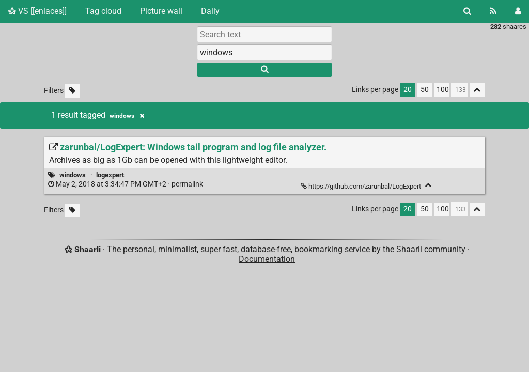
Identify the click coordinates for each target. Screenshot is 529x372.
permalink (126, 184)
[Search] (467, 11)
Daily (210, 11)
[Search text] (264, 34)
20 (407, 89)
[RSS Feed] (493, 11)
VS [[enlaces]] (37, 11)
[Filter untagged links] (72, 91)
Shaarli (87, 249)
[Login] (518, 11)
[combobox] (264, 52)
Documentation (267, 259)
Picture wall (161, 11)
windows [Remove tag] (127, 115)
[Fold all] (477, 90)
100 (443, 89)
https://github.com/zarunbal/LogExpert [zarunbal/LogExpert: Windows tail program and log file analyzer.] (362, 186)
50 (425, 89)
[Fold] (428, 185)
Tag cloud (103, 11)
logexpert (110, 175)
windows (72, 175)
